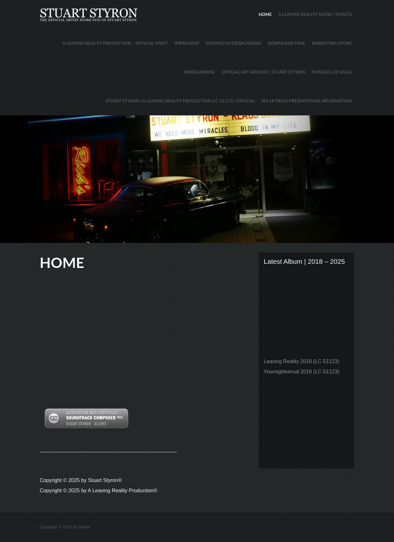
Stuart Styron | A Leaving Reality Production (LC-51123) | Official (180, 101)
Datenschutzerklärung (233, 43)
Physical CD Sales (332, 72)
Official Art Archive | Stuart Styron (263, 72)
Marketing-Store (332, 43)
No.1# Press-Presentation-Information (307, 101)
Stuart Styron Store (197, 179)
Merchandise (200, 72)
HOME (265, 14)
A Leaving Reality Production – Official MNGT (115, 43)
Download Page (286, 43)
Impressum (187, 43)
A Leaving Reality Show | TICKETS (315, 14)
